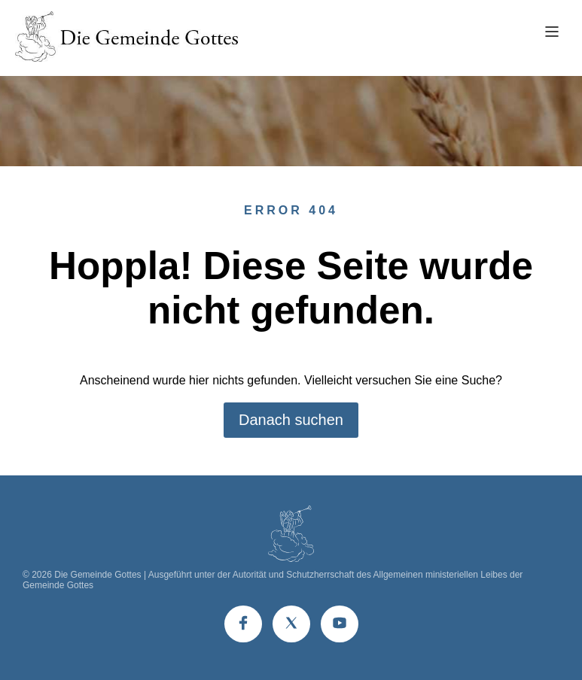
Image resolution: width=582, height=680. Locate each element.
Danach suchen (291, 419)
